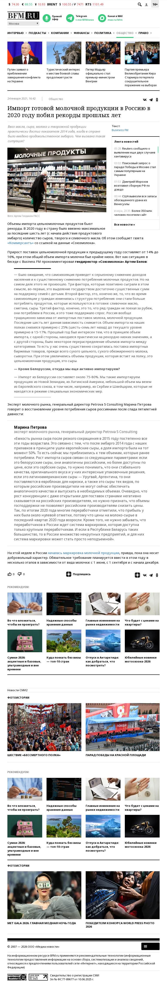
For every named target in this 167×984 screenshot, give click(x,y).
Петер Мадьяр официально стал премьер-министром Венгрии (100, 75)
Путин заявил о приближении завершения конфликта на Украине (23, 75)
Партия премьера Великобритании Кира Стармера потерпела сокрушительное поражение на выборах (141, 77)
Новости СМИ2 (17, 690)
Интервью (15, 33)
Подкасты (37, 33)
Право (144, 33)
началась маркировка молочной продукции (83, 553)
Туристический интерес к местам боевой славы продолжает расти (63, 73)
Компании (60, 33)
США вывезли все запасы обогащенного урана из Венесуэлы (135, 200)
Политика (102, 33)
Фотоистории (18, 697)
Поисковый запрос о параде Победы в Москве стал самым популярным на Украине (135, 169)
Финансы (81, 33)
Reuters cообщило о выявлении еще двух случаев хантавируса (134, 152)
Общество (125, 33)
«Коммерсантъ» (20, 243)
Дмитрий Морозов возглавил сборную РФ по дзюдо (132, 185)
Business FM (120, 130)
